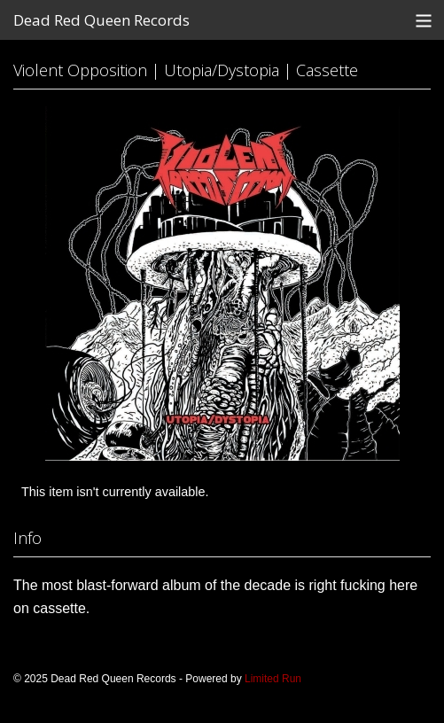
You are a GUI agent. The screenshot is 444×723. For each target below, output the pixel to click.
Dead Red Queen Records (101, 20)
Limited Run (273, 678)
